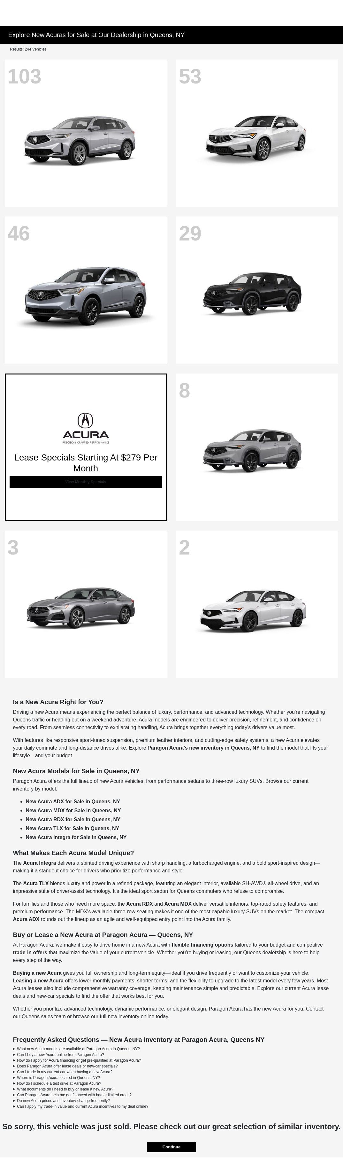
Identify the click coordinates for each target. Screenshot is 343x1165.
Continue (171, 1147)
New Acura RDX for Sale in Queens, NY (73, 819)
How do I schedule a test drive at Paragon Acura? (59, 1083)
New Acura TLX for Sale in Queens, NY (72, 828)
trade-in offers (30, 952)
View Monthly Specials (85, 482)
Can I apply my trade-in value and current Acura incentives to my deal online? (83, 1106)
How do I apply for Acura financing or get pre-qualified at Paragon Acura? (79, 1060)
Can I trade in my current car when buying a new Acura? (64, 1072)
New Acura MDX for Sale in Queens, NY (73, 810)
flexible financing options (202, 945)
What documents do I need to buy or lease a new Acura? (65, 1089)
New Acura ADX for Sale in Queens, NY (73, 801)
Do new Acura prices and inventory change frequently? (63, 1100)
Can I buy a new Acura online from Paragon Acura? (60, 1054)
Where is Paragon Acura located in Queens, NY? (58, 1077)
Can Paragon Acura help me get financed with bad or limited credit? (74, 1095)
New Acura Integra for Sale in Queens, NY (76, 837)
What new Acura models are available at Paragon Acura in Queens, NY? (78, 1049)
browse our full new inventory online (113, 1016)
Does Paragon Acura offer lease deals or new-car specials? (67, 1066)
